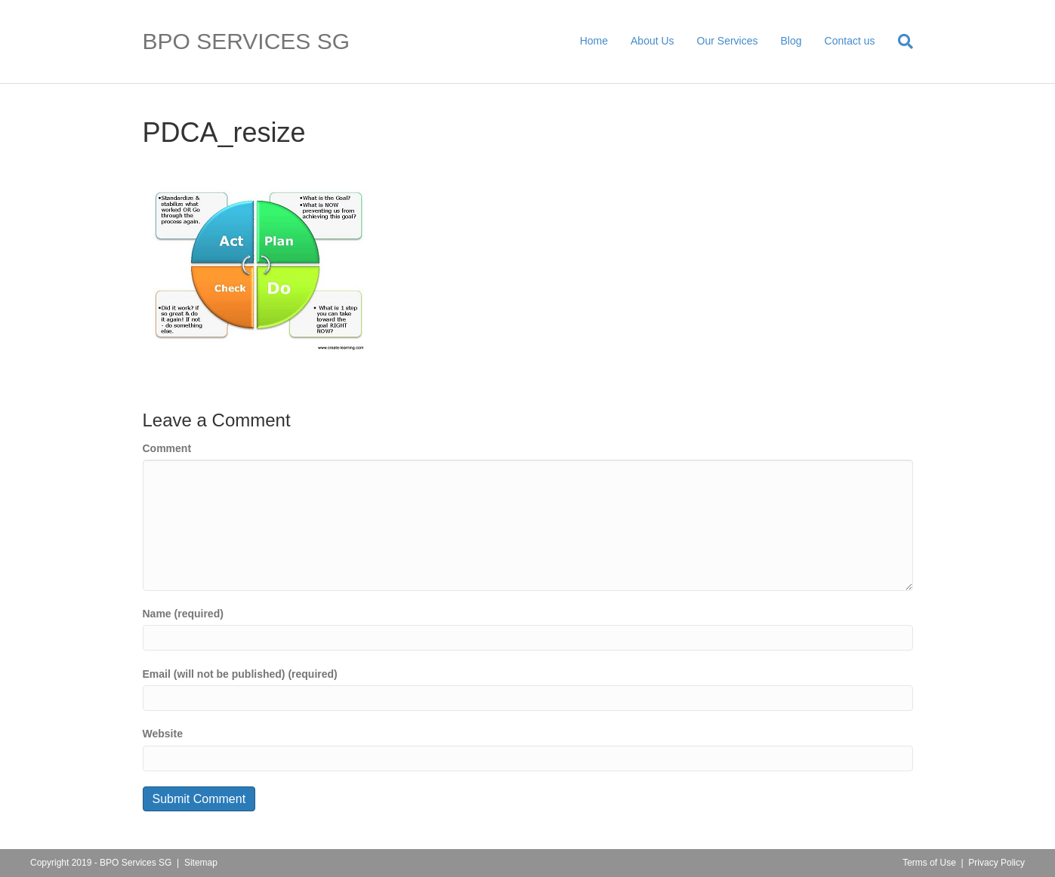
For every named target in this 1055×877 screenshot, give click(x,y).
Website (163, 734)
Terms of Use (929, 862)
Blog (791, 41)
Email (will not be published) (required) (240, 674)
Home (594, 41)
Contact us (850, 41)
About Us (652, 41)
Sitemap (200, 862)
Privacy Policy (996, 862)
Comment (167, 448)
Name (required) (183, 614)
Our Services (727, 41)
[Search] (900, 41)
